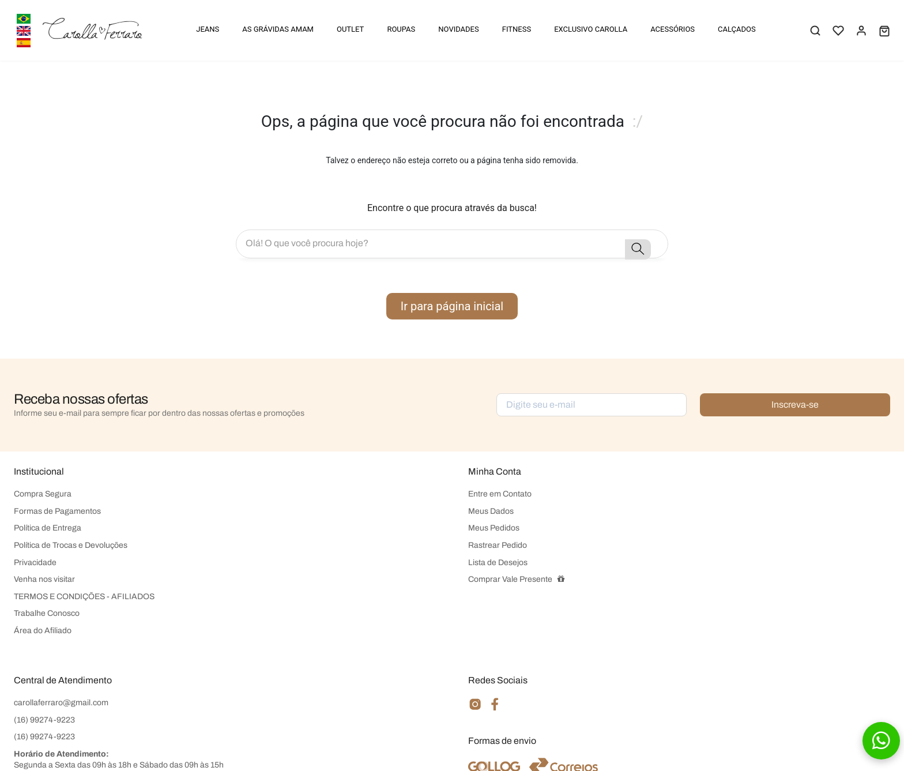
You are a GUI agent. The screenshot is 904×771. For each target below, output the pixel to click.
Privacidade (35, 562)
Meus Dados (491, 511)
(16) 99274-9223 (44, 720)
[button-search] (638, 249)
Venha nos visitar (44, 579)
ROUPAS (401, 29)
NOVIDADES (458, 29)
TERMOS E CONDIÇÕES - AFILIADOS (84, 596)
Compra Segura (42, 494)
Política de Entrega (47, 528)
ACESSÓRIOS (672, 29)
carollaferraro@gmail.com (61, 702)
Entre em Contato (500, 494)
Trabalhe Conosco (47, 613)
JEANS (207, 29)
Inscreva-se (795, 404)
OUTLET (350, 29)
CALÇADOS (737, 29)
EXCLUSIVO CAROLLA (590, 29)
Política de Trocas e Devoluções (70, 545)
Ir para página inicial (452, 306)
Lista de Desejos (498, 562)
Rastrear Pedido (497, 545)
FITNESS (516, 29)
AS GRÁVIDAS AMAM (278, 29)
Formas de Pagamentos (57, 511)
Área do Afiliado (42, 630)
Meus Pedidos (493, 528)
